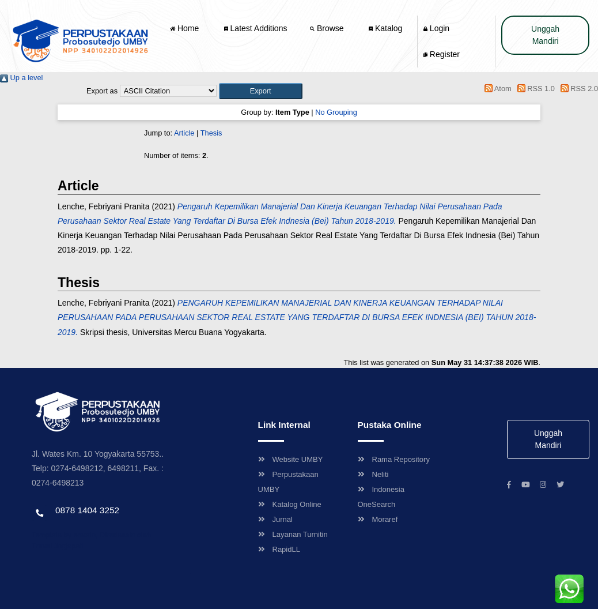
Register (441, 54)
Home (185, 28)
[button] (260, 91)
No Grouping (336, 112)
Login (436, 28)
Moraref (378, 519)
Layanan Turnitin (293, 534)
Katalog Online (289, 504)
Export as (102, 91)
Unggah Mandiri (545, 35)
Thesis (211, 133)
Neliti (373, 474)
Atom (496, 88)
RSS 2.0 (577, 88)
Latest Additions (255, 28)
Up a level (21, 77)
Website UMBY (290, 459)
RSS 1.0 (534, 88)
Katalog (385, 28)
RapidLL (279, 549)
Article (184, 133)
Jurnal (275, 519)
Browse (328, 28)
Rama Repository (394, 459)
